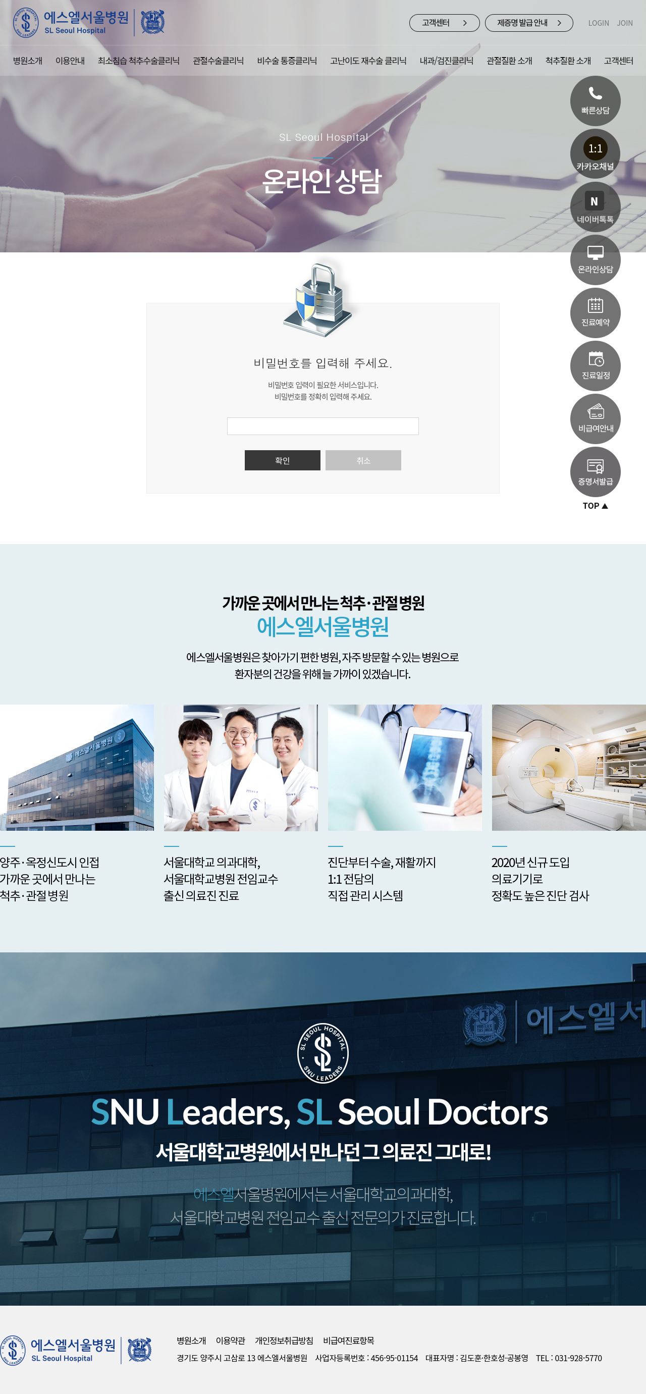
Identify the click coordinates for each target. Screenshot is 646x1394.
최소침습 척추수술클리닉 (139, 60)
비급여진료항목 (348, 1340)
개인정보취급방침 (284, 1340)
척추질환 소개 (568, 60)
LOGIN (598, 23)
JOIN (625, 23)
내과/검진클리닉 (446, 60)
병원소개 (27, 60)
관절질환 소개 (509, 60)
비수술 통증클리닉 (287, 60)
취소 (363, 460)
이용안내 (70, 60)
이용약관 (230, 1340)
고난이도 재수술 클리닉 (368, 60)
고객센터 (618, 60)
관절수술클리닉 (218, 60)
